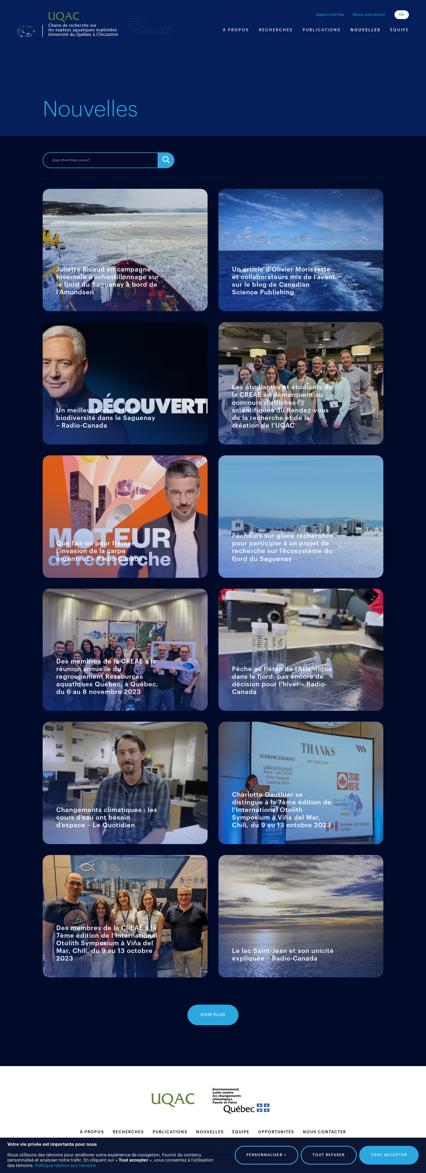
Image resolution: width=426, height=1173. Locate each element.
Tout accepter (389, 1153)
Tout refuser (328, 1153)
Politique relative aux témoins (65, 1164)
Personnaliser (266, 1154)
